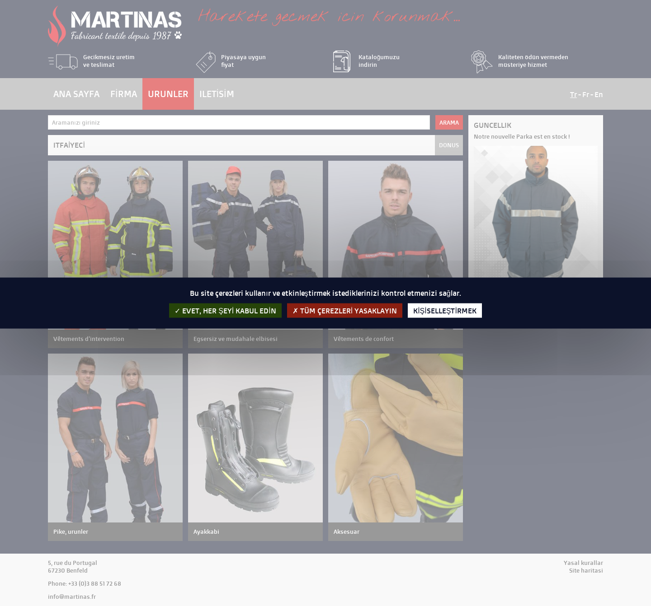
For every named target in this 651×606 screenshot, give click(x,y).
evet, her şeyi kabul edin (225, 310)
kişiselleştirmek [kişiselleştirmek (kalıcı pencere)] (444, 310)
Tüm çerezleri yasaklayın (344, 310)
